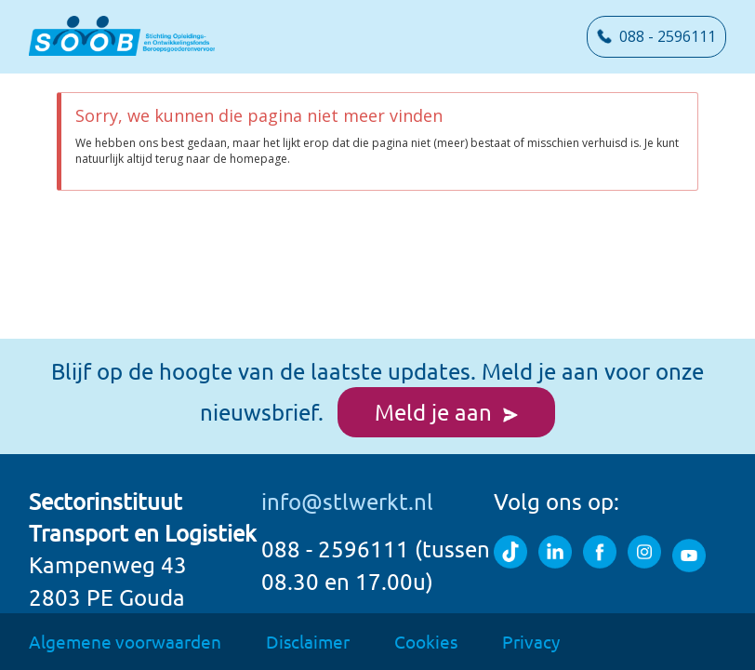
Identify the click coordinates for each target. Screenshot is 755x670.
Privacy (531, 641)
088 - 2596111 (656, 36)
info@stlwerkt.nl (347, 501)
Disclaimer (308, 641)
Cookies (425, 641)
